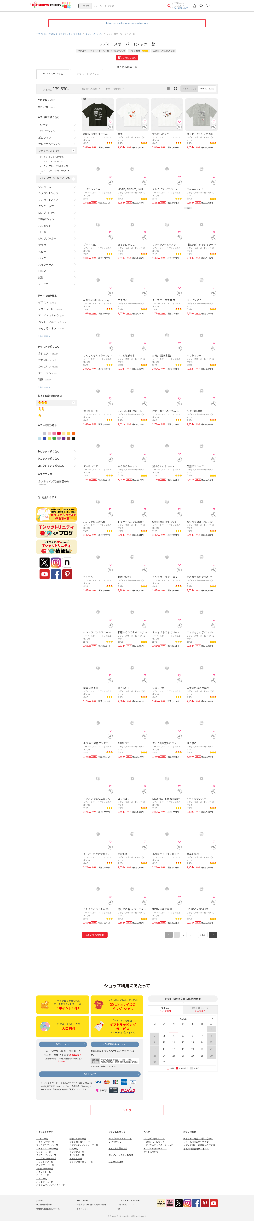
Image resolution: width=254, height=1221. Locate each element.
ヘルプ (127, 1110)
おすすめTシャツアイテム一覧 (50, 1185)
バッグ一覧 (41, 1178)
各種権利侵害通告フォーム (196, 1148)
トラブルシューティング (155, 1148)
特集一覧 (73, 1148)
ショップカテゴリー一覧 (81, 1161)
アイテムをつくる (117, 1131)
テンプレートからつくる (120, 1138)
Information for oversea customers (127, 23)
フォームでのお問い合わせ (196, 1141)
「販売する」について (154, 1141)
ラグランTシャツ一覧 (46, 1155)
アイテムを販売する (118, 1148)
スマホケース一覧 (44, 1181)
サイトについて (151, 1151)
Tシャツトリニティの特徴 (121, 1155)
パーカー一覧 (42, 1175)
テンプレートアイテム (86, 74)
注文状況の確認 (181, 8)
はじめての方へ (116, 1161)
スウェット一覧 (43, 1171)
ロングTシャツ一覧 (45, 1165)
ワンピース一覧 (43, 1151)
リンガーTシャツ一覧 (46, 1158)
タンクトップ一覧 (44, 1161)
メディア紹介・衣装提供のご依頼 (199, 1145)
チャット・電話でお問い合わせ (198, 1138)
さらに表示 (43, 336)
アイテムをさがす (44, 1131)
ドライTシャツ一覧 (45, 1141)
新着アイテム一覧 (77, 1138)
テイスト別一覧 (76, 1155)
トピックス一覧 (76, 1151)
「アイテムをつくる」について (158, 1145)
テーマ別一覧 (75, 1158)
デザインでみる (207, 88)
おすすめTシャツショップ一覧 (83, 1145)
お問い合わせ (189, 1131)
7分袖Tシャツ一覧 (44, 1168)
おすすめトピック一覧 (80, 1141)
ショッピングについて (154, 1138)
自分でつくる (115, 1141)
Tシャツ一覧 (42, 1138)
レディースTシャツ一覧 (47, 1148)
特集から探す (49, 497)
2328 (202, 934)
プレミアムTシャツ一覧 (47, 1145)
